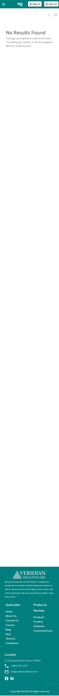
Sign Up (52, 4)
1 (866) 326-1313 (16, 666)
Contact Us (12, 620)
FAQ (8, 634)
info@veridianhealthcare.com (21, 671)
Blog (8, 629)
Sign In (36, 4)
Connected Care (43, 630)
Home (9, 611)
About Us (11, 615)
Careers (10, 624)
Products (39, 617)
